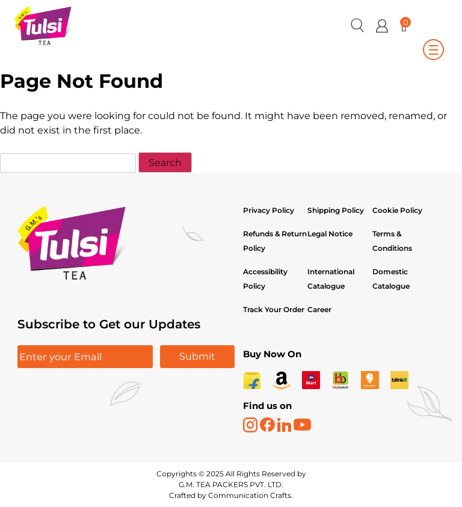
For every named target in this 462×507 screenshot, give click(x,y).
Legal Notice (330, 233)
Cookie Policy (397, 210)
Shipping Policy (336, 210)
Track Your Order (273, 309)
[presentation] (108, 406)
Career (319, 309)
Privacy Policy (268, 210)
